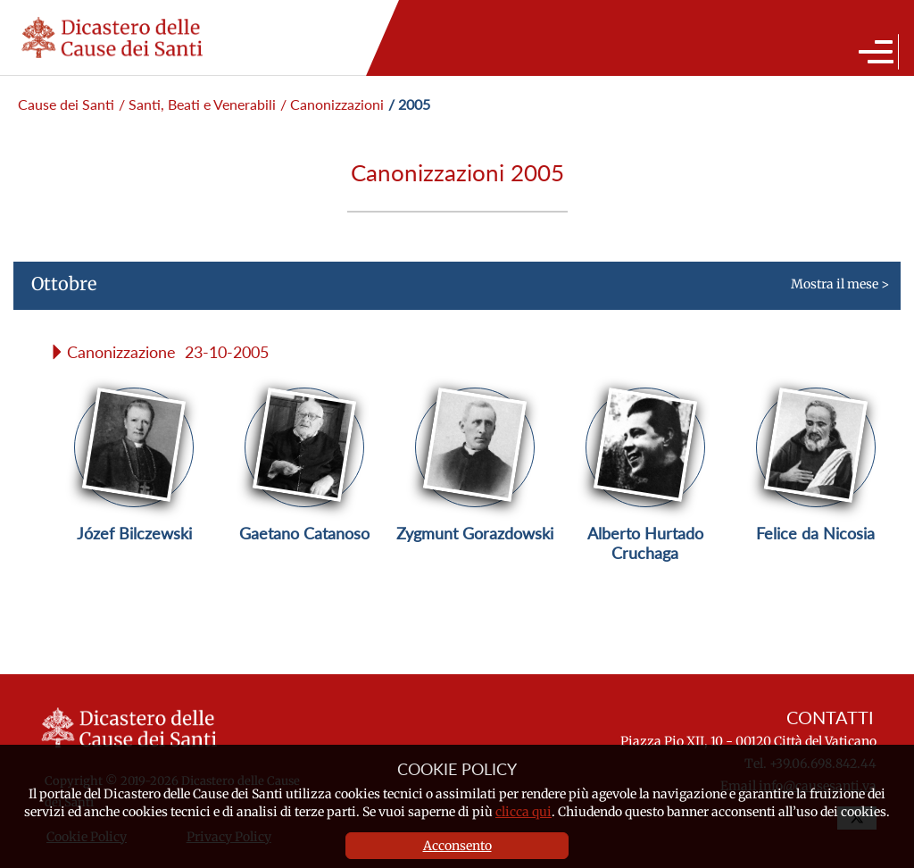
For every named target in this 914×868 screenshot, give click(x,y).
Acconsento (457, 846)
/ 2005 (409, 104)
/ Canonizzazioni (332, 104)
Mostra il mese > (451, 291)
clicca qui (523, 812)
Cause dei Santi (66, 104)
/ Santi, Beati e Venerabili (197, 104)
